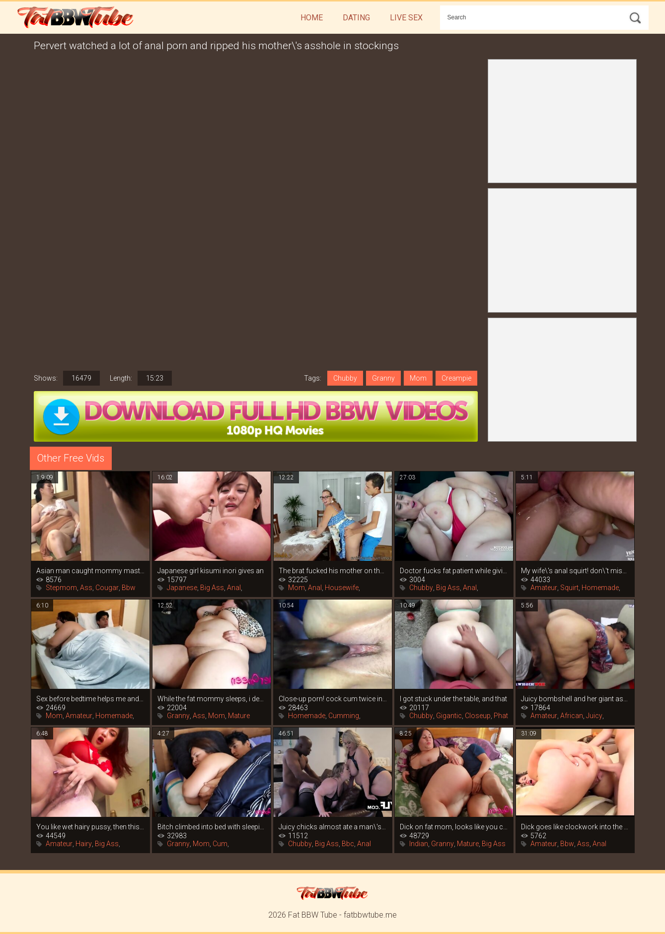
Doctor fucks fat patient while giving (454, 571)
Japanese (182, 588)
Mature (239, 716)
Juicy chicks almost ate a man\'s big (333, 827)
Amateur (543, 588)
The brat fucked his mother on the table (333, 571)
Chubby (345, 378)
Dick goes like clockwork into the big (575, 827)
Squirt (569, 588)
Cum (220, 844)
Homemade (600, 588)
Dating (356, 17)
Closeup (478, 716)
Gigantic (449, 716)
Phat (501, 716)
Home (311, 17)
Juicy (594, 716)
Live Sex (406, 17)
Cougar (107, 588)
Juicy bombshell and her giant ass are (575, 699)
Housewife (342, 588)
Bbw (129, 588)
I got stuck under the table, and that (453, 699)
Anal (234, 588)
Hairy (83, 844)
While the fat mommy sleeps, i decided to (211, 699)
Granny (383, 378)
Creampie (456, 378)
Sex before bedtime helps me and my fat (90, 699)
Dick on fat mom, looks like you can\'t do (454, 827)
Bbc (348, 844)
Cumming (343, 716)
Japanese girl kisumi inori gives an (210, 571)
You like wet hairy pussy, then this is (90, 827)
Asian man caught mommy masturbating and (90, 571)
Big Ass (212, 588)
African (571, 716)
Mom (418, 378)
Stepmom (61, 588)
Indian (418, 844)
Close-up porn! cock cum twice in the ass (333, 699)
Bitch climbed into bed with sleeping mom (211, 827)
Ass (86, 588)
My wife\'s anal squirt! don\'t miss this (575, 571)
